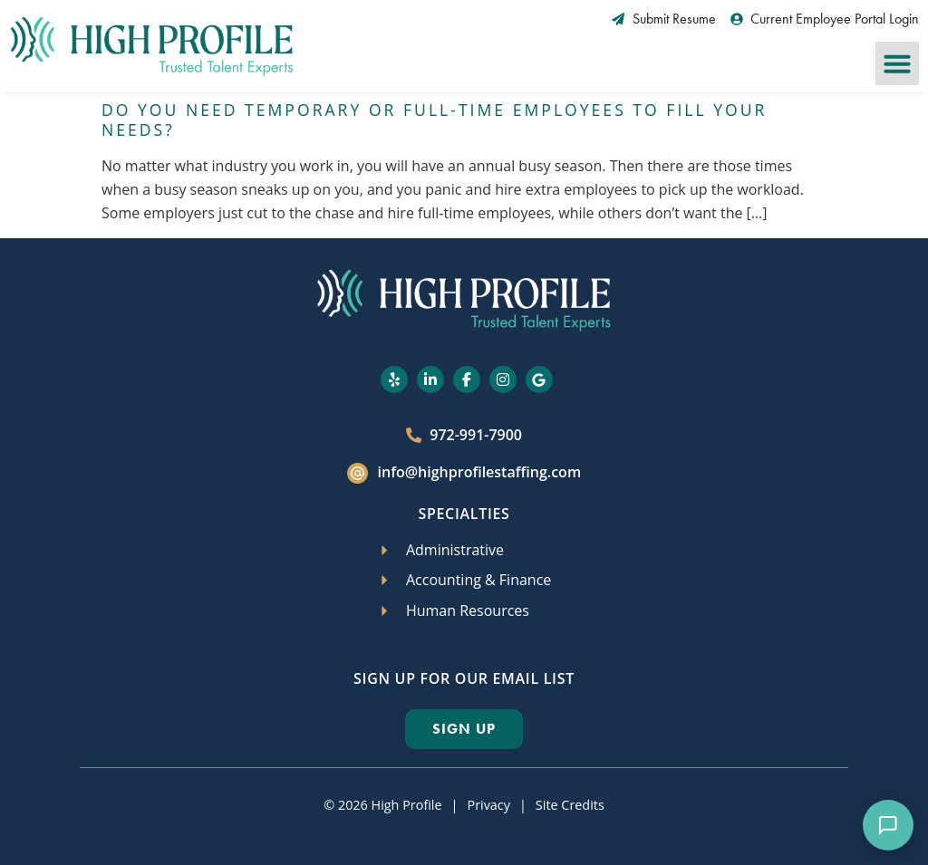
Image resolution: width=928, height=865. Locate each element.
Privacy (488, 804)
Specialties (463, 514)
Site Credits (570, 804)
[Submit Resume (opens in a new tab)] (664, 19)
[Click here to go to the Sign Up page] (464, 729)
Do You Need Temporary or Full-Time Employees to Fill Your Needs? (434, 120)
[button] (897, 63)
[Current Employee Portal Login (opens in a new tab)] (825, 19)
